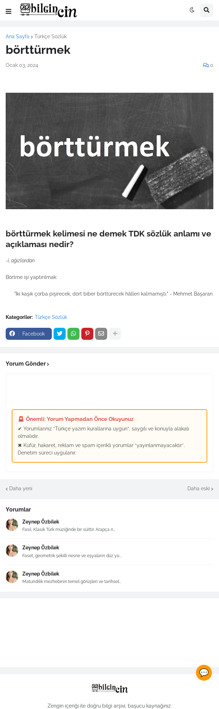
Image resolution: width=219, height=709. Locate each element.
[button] (8, 12)
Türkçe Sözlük (50, 36)
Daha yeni (20, 488)
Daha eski (198, 488)
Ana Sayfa (17, 36)
